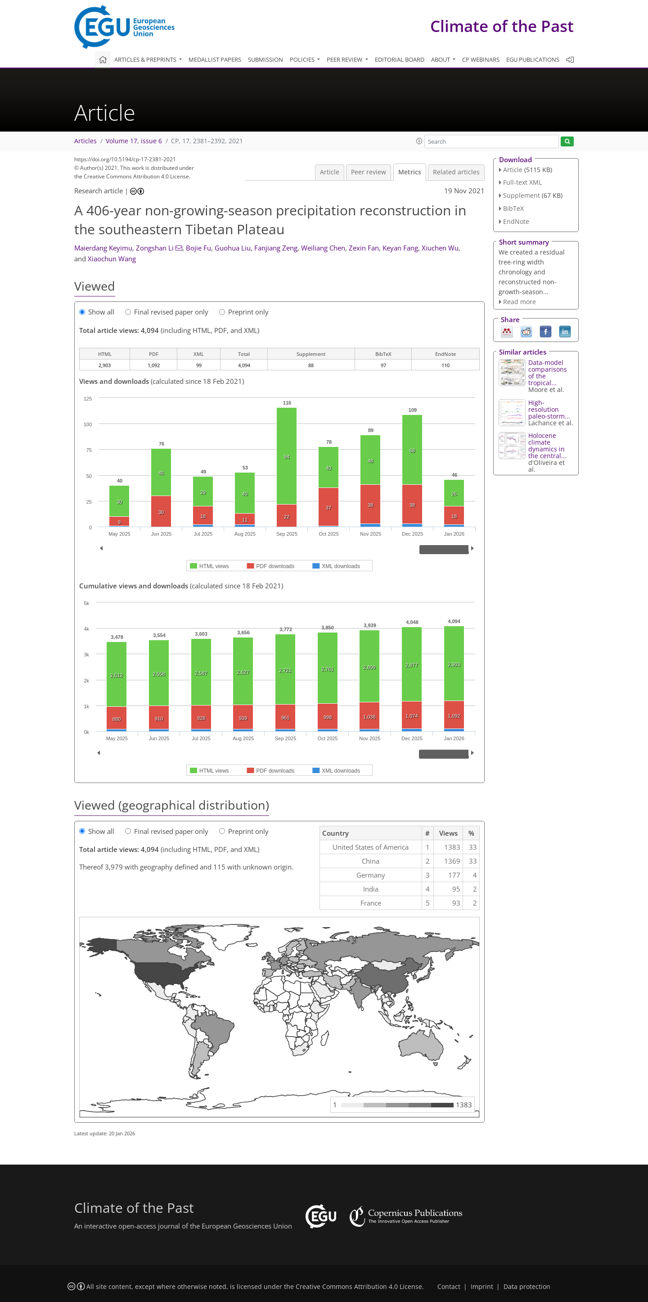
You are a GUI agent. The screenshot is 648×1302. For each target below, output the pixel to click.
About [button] (441, 59)
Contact (448, 1287)
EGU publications (532, 59)
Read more (519, 301)
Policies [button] (303, 59)
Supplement (521, 195)
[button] (419, 141)
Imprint (482, 1287)
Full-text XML (522, 182)
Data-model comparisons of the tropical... (547, 372)
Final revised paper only (166, 311)
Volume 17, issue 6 (134, 141)
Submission (265, 59)
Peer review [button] (345, 59)
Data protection (527, 1287)
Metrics (409, 172)
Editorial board (399, 59)
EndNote (516, 221)
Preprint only (244, 311)
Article (329, 172)
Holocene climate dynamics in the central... (547, 445)
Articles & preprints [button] (146, 59)
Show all (96, 311)
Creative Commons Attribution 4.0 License (359, 1287)
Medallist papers (215, 59)
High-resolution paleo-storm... (549, 409)
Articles (85, 141)
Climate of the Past (502, 25)
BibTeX (513, 208)
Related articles (456, 172)
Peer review (368, 172)
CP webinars (481, 59)
